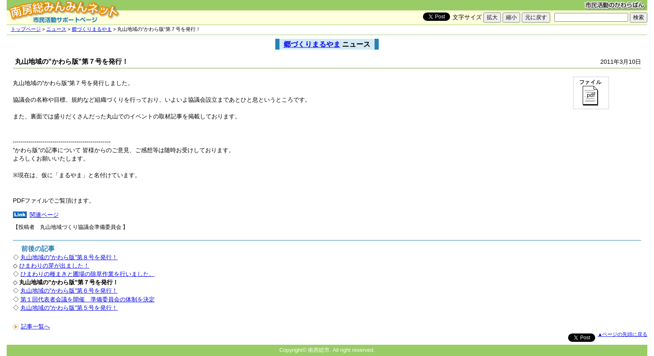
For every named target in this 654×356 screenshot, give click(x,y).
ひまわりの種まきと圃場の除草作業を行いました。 (87, 274)
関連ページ (44, 214)
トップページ (26, 29)
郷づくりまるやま (92, 29)
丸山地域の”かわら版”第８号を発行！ (69, 257)
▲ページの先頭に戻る (622, 334)
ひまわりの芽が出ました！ (54, 265)
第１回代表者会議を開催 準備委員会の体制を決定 (87, 299)
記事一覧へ (31, 326)
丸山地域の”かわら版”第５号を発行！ (69, 307)
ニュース (56, 29)
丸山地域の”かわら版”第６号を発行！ (69, 290)
